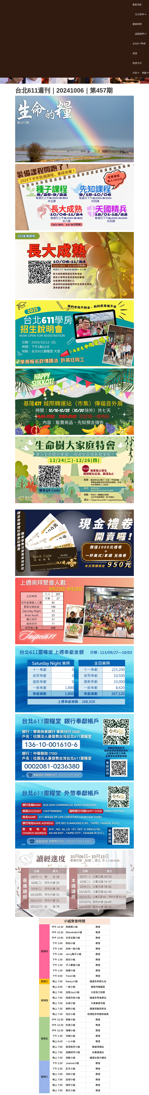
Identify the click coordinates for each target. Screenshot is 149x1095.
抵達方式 (137, 62)
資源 (135, 53)
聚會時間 (137, 24)
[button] (140, 14)
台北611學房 (139, 43)
